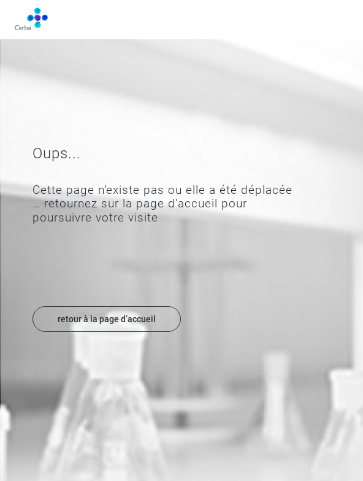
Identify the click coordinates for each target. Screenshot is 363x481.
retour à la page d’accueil (107, 319)
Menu (341, 19)
